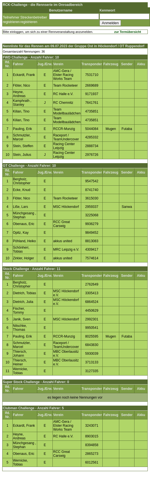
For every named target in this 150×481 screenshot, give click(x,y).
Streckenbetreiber (33, 17)
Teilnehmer (11, 17)
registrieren (11, 22)
